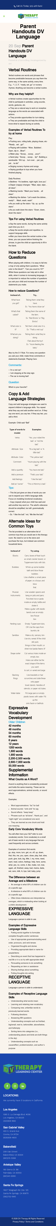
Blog (27, 60)
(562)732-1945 (9, 1196)
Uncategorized (36, 60)
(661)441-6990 (9, 1176)
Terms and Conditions (34, 1222)
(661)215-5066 (9, 1158)
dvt (10, 64)
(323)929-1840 (9, 1121)
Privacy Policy (18, 1222)
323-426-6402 (36, 6)
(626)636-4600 (10, 1137)
